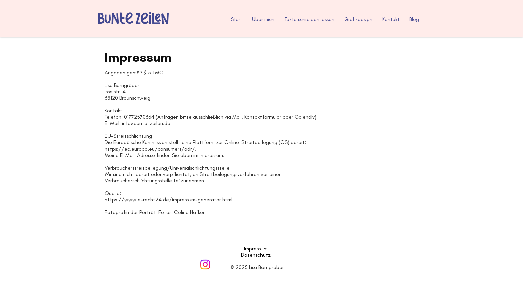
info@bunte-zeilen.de (146, 123)
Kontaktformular (262, 117)
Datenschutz (256, 255)
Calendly (305, 117)
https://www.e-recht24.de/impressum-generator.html (168, 199)
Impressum (256, 248)
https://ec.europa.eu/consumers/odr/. (150, 148)
